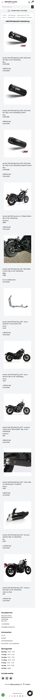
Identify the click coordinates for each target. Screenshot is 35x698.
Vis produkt (6, 71)
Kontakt (3, 638)
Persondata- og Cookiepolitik (10, 643)
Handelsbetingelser (7, 641)
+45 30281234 (5, 624)
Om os (3, 635)
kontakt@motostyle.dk (7, 627)
